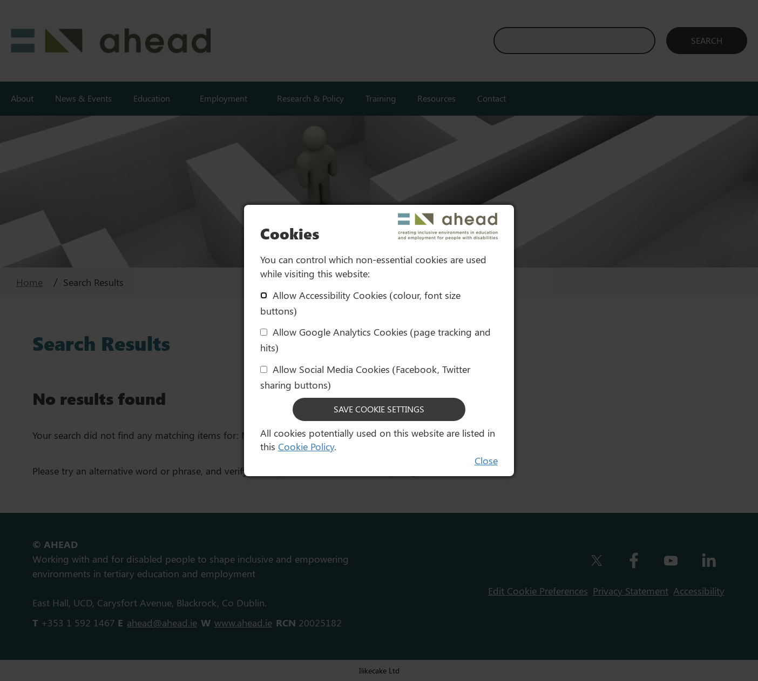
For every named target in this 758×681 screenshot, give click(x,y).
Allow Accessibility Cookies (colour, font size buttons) (360, 303)
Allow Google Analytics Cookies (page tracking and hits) (375, 339)
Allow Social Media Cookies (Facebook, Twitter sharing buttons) (365, 377)
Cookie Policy (306, 446)
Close (486, 460)
